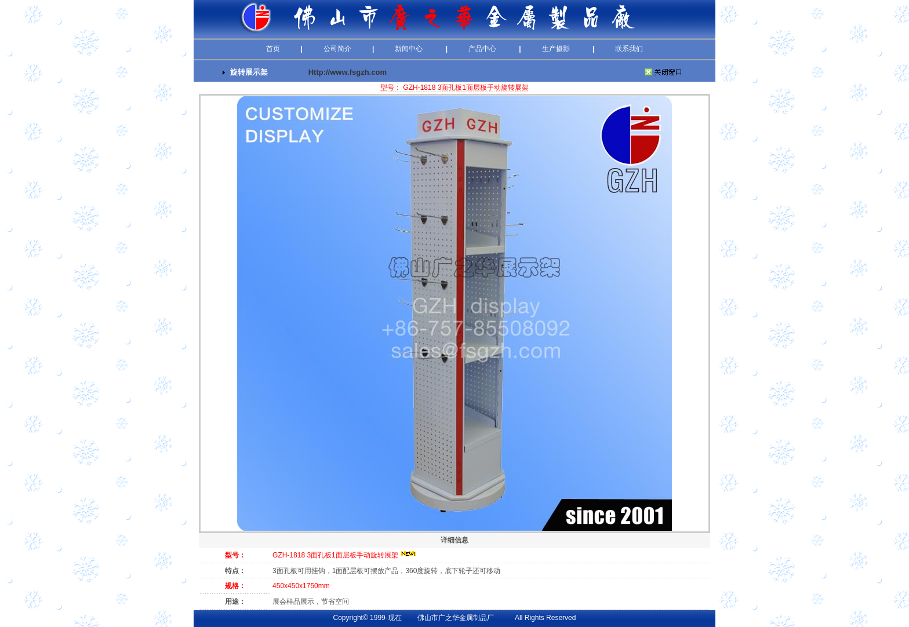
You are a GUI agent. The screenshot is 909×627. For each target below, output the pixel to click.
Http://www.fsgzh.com (347, 72)
